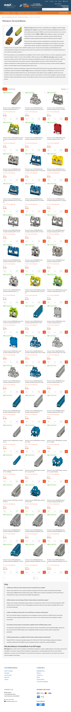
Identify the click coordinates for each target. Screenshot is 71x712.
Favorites (52, 1)
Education (28, 13)
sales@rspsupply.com (11, 701)
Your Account (7, 675)
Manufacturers (21, 13)
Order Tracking (8, 671)
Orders (46, 1)
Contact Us (34, 13)
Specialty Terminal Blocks (23, 17)
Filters (4, 89)
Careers (6, 679)
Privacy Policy (40, 679)
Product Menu (7, 13)
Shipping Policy (41, 671)
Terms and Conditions (42, 681)
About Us (6, 677)
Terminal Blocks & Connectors (11, 17)
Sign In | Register (58, 3)
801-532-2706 (10, 699)
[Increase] (17, 118)
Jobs (56, 1)
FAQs (38, 677)
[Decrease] (4, 118)
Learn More (65, 7)
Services (14, 13)
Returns (39, 673)
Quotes (60, 1)
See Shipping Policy (36, 7)
